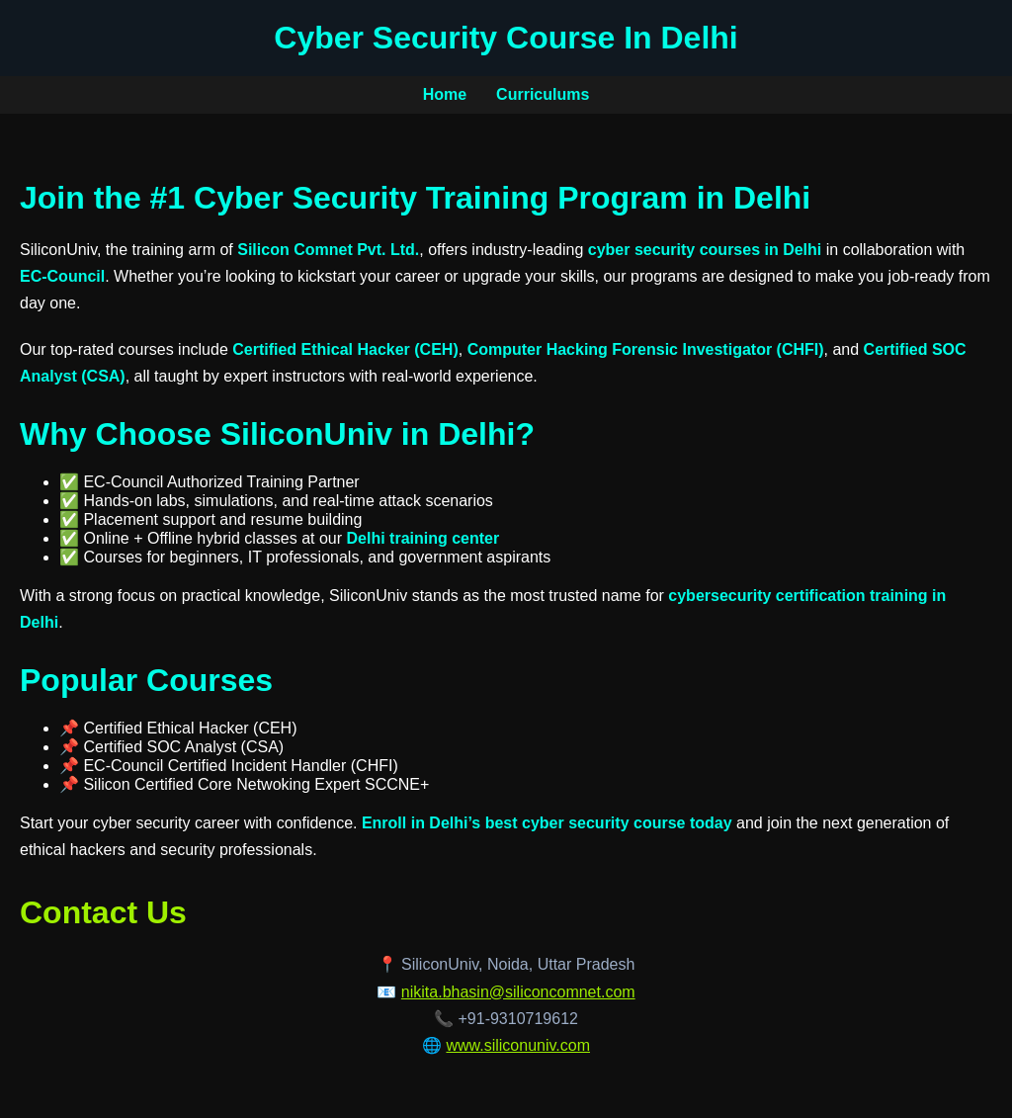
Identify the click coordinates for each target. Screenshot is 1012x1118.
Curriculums (542, 94)
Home (444, 94)
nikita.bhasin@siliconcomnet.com (518, 992)
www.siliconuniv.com (518, 1045)
